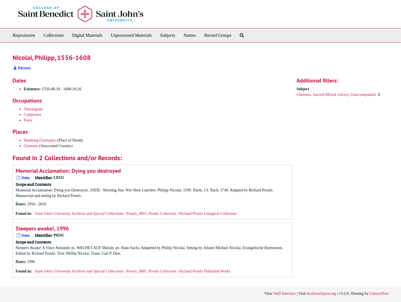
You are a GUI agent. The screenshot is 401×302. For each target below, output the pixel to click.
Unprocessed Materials (131, 35)
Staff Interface (284, 293)
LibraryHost (379, 293)
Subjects (167, 35)
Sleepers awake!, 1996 (42, 228)
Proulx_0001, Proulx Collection (151, 213)
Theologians (33, 109)
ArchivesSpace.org (321, 293)
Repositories (24, 35)
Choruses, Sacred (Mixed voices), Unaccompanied (336, 94)
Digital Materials (87, 35)
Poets (28, 120)
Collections (53, 35)
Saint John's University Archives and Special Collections (79, 213)
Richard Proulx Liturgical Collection (207, 213)
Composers (32, 115)
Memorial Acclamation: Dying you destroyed (68, 170)
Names (190, 35)
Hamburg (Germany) (40, 140)
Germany (31, 146)
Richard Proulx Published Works (204, 271)
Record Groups (217, 35)
